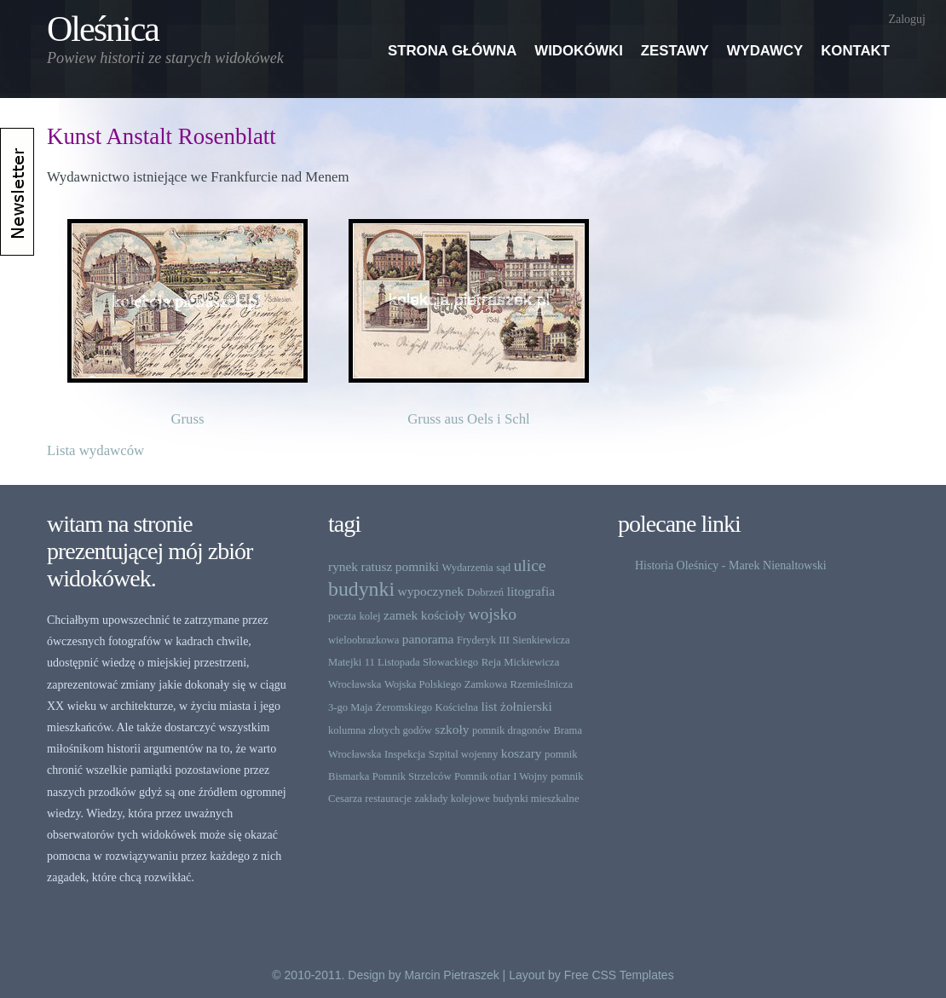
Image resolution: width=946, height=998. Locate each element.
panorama (428, 639)
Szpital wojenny (464, 754)
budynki (361, 589)
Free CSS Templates (619, 975)
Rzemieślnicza (541, 684)
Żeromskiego (404, 707)
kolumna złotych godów (380, 730)
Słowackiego (450, 662)
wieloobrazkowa (363, 640)
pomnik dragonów (511, 730)
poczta (342, 616)
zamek (401, 615)
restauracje (388, 799)
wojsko (492, 614)
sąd (503, 568)
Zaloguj (907, 19)
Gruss (187, 419)
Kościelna (457, 707)
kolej (369, 616)
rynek (343, 566)
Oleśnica (103, 29)
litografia (531, 591)
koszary (521, 753)
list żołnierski (516, 706)
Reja (491, 662)
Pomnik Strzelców (412, 776)
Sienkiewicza (540, 640)
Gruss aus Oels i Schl (468, 419)
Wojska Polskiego (422, 684)
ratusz (377, 566)
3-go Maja (350, 707)
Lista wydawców (95, 450)
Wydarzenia (467, 568)
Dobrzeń (485, 592)
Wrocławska (354, 684)
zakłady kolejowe (451, 799)
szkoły (452, 729)
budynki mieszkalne (536, 799)
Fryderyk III (483, 640)
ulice (529, 565)
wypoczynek (431, 591)
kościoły (443, 615)
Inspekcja (404, 754)
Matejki (344, 662)
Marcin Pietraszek (451, 975)
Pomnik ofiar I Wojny (501, 776)
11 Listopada (392, 662)
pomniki (417, 566)
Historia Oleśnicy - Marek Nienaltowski (731, 565)
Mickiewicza (531, 662)
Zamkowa (485, 684)
